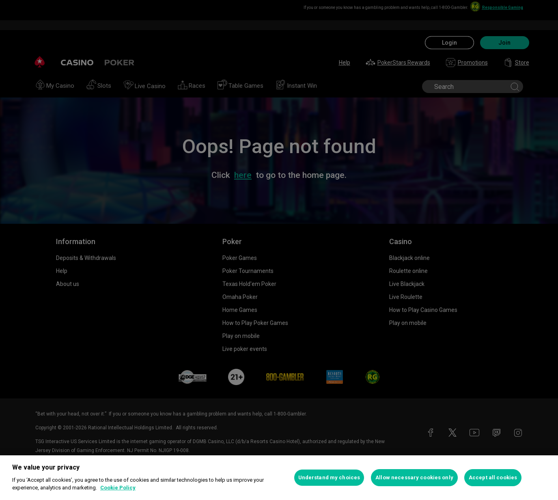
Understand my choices (329, 477)
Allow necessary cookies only (414, 477)
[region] (279, 477)
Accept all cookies (493, 477)
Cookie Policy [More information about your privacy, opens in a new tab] (118, 488)
